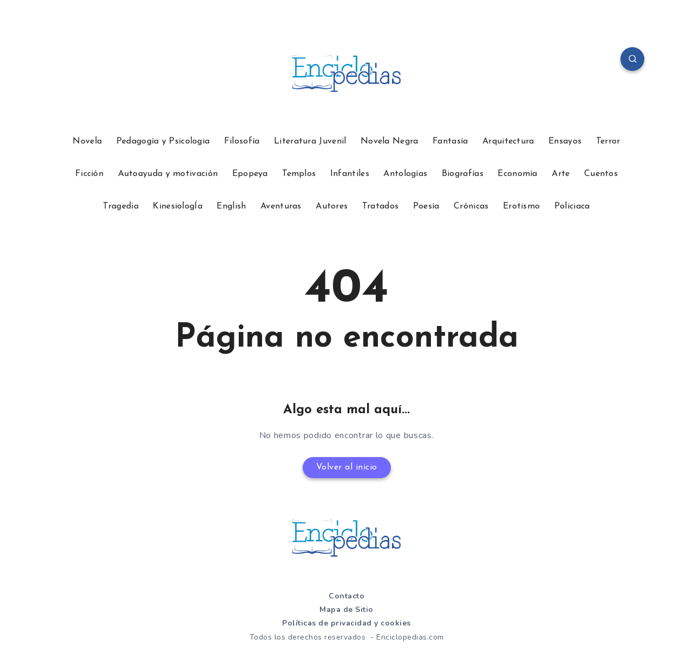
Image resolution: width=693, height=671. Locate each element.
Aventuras (281, 206)
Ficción (89, 174)
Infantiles (349, 174)
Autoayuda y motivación (168, 174)
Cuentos (601, 174)
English (231, 206)
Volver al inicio (346, 467)
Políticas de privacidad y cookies (346, 623)
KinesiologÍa (177, 206)
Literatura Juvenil (310, 141)
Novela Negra (390, 141)
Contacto (346, 596)
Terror (608, 141)
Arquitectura (508, 141)
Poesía (426, 206)
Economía (517, 174)
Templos (299, 174)
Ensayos (564, 141)
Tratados (380, 206)
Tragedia (120, 206)
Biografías (462, 174)
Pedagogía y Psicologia (163, 141)
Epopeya (250, 174)
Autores (332, 206)
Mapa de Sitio (346, 609)
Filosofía (242, 141)
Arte (561, 174)
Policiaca (572, 206)
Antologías (405, 174)
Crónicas (471, 206)
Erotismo (521, 206)
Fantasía (450, 141)
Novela (87, 141)
